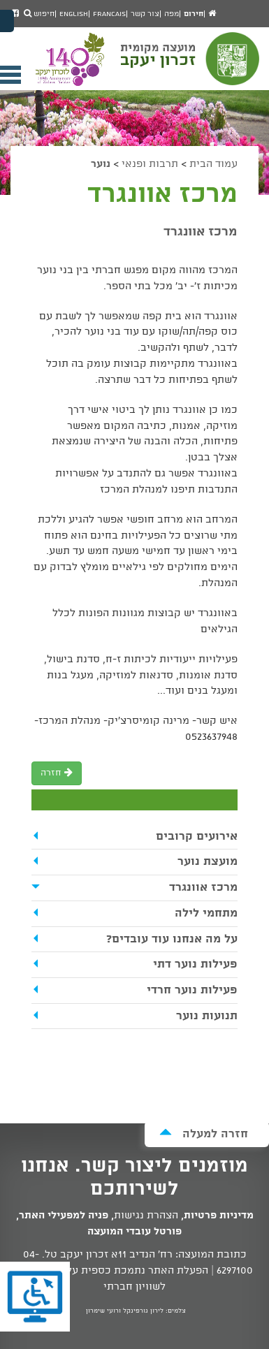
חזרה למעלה (203, 1133)
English (73, 14)
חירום (193, 14)
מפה (171, 14)
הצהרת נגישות (146, 1215)
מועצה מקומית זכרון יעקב (191, 65)
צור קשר (145, 14)
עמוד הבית (213, 164)
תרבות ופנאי (150, 164)
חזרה (57, 773)
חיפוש (39, 14)
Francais (109, 14)
